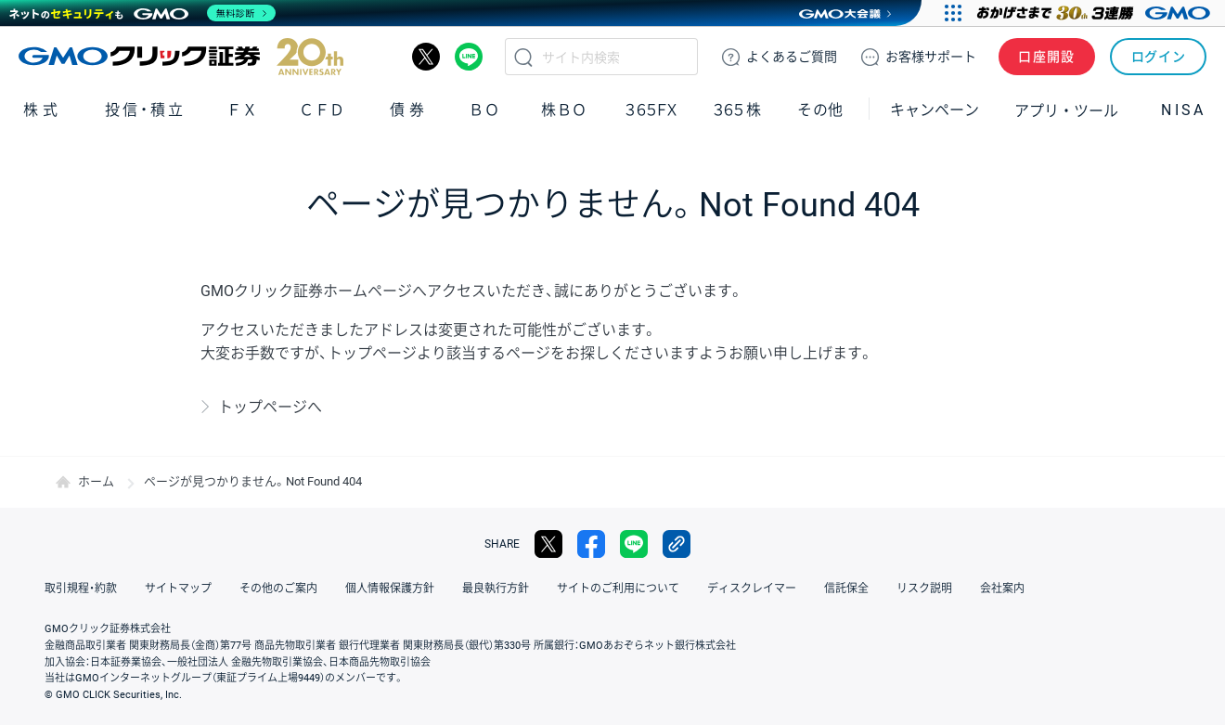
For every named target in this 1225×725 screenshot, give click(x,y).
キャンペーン (934, 110)
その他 (820, 110)
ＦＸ (242, 110)
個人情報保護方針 (389, 588)
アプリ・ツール (1066, 109)
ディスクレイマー (751, 588)
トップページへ (270, 407)
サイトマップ (178, 588)
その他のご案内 (278, 588)
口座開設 (1047, 56)
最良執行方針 (495, 588)
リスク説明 (924, 588)
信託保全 (846, 588)
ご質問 (791, 56)
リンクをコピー (676, 544)
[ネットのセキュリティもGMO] (142, 13)
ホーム (96, 481)
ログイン (1158, 56)
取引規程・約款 (81, 588)
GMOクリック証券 (181, 56)
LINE (469, 57)
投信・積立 (146, 110)
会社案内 (1002, 588)
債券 (409, 110)
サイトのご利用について (618, 588)
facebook (591, 544)
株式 (42, 110)
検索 (523, 56)
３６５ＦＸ (651, 110)
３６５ (738, 110)
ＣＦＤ (322, 110)
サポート (930, 56)
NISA (1183, 110)
